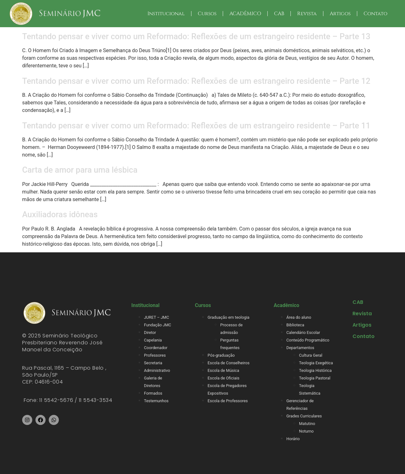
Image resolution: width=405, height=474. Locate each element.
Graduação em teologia (228, 317)
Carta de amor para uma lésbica (79, 170)
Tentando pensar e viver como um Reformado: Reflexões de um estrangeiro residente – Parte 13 (196, 36)
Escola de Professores (228, 400)
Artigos (340, 13)
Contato (375, 13)
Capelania (153, 340)
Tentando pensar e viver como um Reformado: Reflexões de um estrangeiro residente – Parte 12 (196, 81)
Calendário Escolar (303, 332)
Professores (155, 355)
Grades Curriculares (304, 416)
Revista (307, 13)
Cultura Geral (310, 355)
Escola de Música (223, 370)
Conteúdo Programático (307, 340)
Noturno (306, 431)
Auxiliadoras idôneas (60, 214)
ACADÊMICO (245, 13)
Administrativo (157, 370)
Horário (293, 438)
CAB (279, 13)
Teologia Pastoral (314, 378)
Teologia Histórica (315, 370)
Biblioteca (295, 325)
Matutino (307, 423)
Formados (153, 393)
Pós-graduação (221, 355)
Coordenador (155, 347)
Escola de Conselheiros (229, 362)
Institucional (166, 13)
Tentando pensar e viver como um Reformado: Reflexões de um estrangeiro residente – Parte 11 (196, 125)
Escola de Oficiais (224, 378)
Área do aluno (298, 317)
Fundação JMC (157, 325)
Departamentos (300, 347)
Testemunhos (156, 400)
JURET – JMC (156, 317)
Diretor (150, 332)
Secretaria (153, 362)
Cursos (207, 13)
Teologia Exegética (316, 362)
